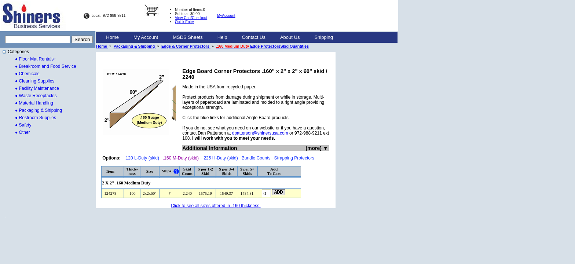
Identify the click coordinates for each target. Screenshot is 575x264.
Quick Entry (184, 22)
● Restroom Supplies (35, 117)
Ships (166, 171)
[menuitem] (112, 37)
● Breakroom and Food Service (45, 66)
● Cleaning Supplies (34, 81)
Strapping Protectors (294, 158)
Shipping (323, 37)
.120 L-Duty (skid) (141, 158)
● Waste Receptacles (36, 95)
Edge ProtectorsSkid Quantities (262, 46)
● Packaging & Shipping (38, 110)
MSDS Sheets (188, 37)
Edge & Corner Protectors (185, 46)
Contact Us (253, 37)
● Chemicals (27, 73)
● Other (22, 132)
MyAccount (226, 16)
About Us (290, 37)
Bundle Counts (256, 158)
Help (222, 37)
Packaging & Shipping (135, 46)
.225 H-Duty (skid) (220, 158)
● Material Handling (34, 103)
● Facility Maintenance (37, 88)
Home (112, 37)
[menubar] (219, 37)
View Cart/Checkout (191, 18)
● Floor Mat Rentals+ (35, 59)
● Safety (23, 125)
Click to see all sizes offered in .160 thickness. (216, 205)
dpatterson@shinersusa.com (260, 133)
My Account (145, 37)
